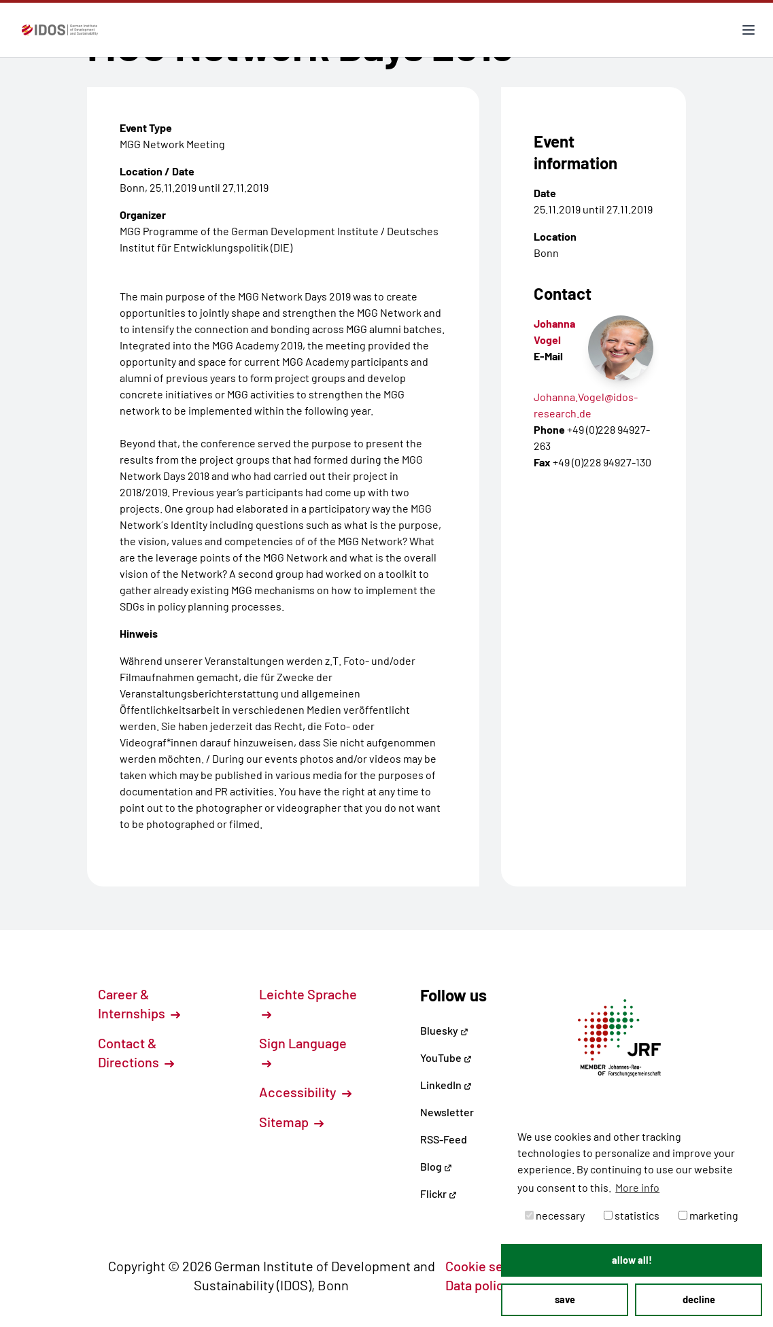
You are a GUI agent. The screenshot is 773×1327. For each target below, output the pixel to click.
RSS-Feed (443, 1139)
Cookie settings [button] (499, 1266)
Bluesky (444, 1030)
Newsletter (447, 1111)
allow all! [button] (632, 1260)
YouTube (446, 1057)
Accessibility (305, 1092)
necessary (555, 1215)
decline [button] (699, 1299)
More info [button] (637, 1187)
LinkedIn (446, 1084)
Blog (436, 1166)
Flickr (438, 1193)
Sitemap (291, 1122)
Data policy (485, 1285)
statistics (631, 1215)
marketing (708, 1215)
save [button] (565, 1299)
